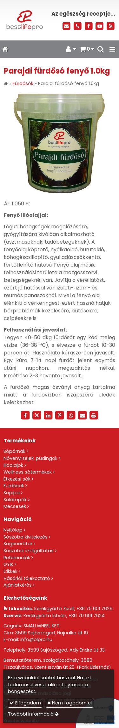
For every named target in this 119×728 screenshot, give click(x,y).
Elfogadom (25, 703)
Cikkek (10, 571)
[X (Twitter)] (37, 415)
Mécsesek (14, 506)
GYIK (8, 564)
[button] (112, 49)
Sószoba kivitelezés (25, 537)
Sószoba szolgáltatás (28, 550)
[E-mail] (66, 26)
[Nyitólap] (24, 20)
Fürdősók (13, 485)
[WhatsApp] (71, 415)
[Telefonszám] (77, 26)
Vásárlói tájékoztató (26, 578)
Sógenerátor (17, 543)
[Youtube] (99, 26)
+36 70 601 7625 (94, 608)
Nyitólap (13, 530)
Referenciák (16, 557)
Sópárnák (14, 451)
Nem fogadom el (69, 703)
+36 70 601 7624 (87, 615)
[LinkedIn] (48, 415)
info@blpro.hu (36, 639)
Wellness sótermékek (27, 472)
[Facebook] (88, 26)
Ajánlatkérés (17, 585)
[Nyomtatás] (94, 415)
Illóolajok (13, 465)
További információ (31, 714)
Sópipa (11, 492)
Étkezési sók (16, 479)
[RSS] (110, 26)
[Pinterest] (60, 415)
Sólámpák (15, 499)
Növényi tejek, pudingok (30, 458)
